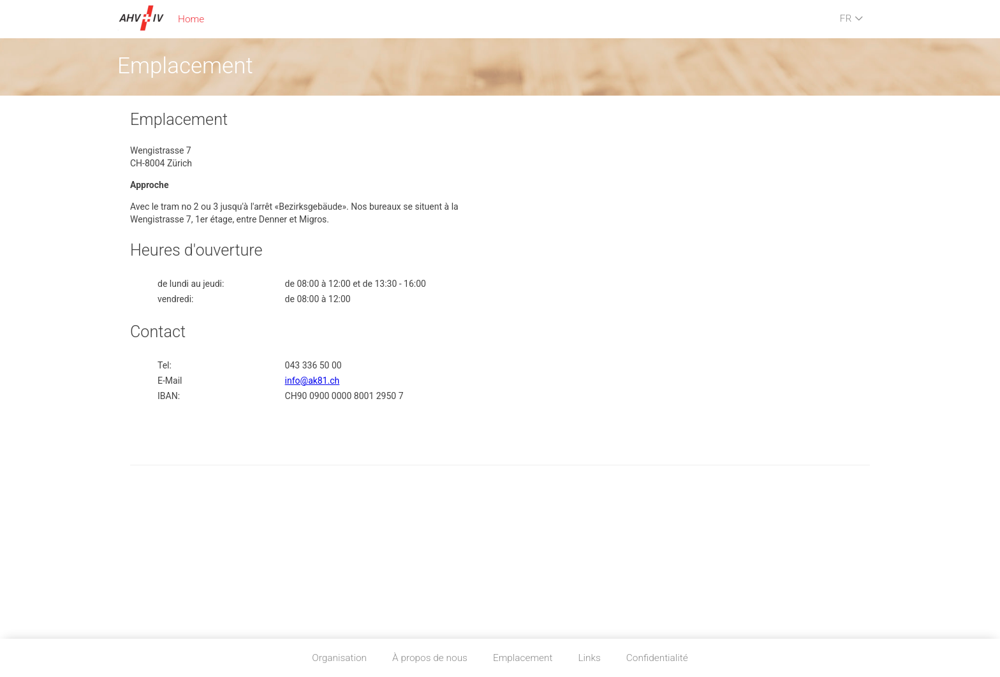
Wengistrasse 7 (160, 150)
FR (852, 19)
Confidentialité (657, 658)
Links (589, 658)
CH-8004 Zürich (161, 163)
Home (191, 19)
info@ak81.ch (312, 380)
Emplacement (523, 658)
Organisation (339, 658)
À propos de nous (429, 658)
